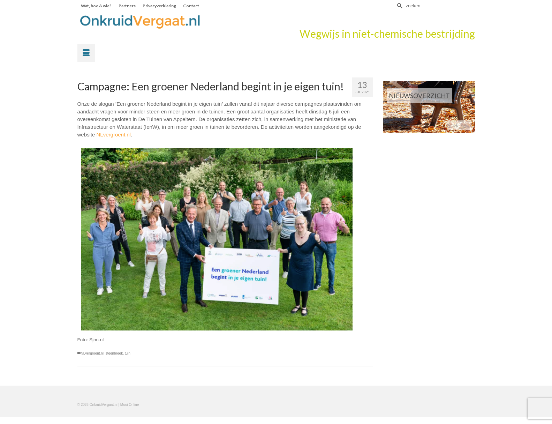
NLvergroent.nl (114, 134)
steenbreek (114, 353)
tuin (127, 353)
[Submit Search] (399, 5)
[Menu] (86, 53)
